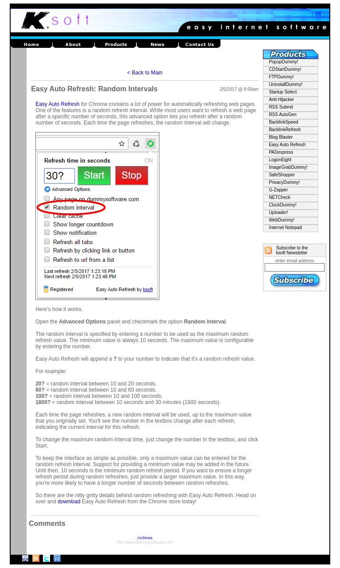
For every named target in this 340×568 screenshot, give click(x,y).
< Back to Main (144, 73)
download (69, 501)
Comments (47, 523)
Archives (145, 538)
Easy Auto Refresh (57, 104)
